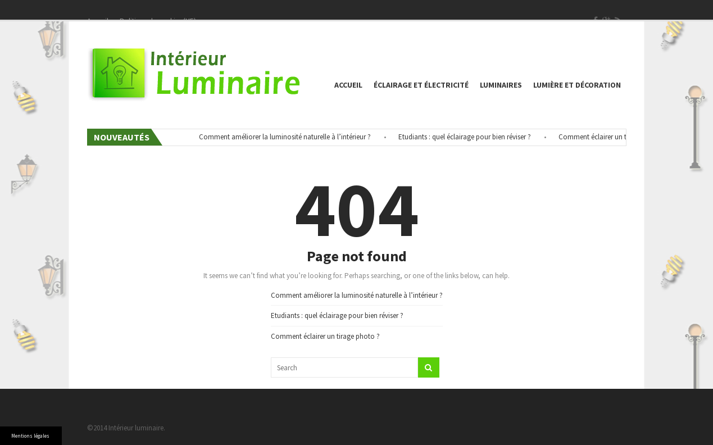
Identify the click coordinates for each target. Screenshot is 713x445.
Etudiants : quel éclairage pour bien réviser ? (467, 137)
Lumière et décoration (577, 85)
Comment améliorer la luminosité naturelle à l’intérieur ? (288, 137)
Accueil (348, 85)
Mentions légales (30, 436)
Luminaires (501, 85)
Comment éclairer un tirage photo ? (615, 137)
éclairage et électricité (421, 85)
